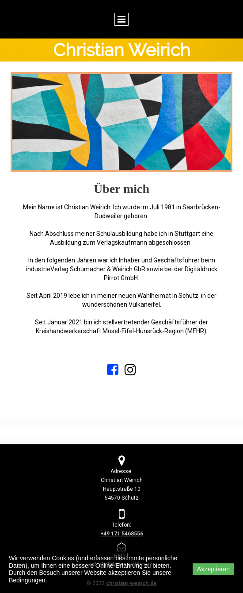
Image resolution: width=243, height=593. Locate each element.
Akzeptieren (213, 569)
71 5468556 (128, 534)
